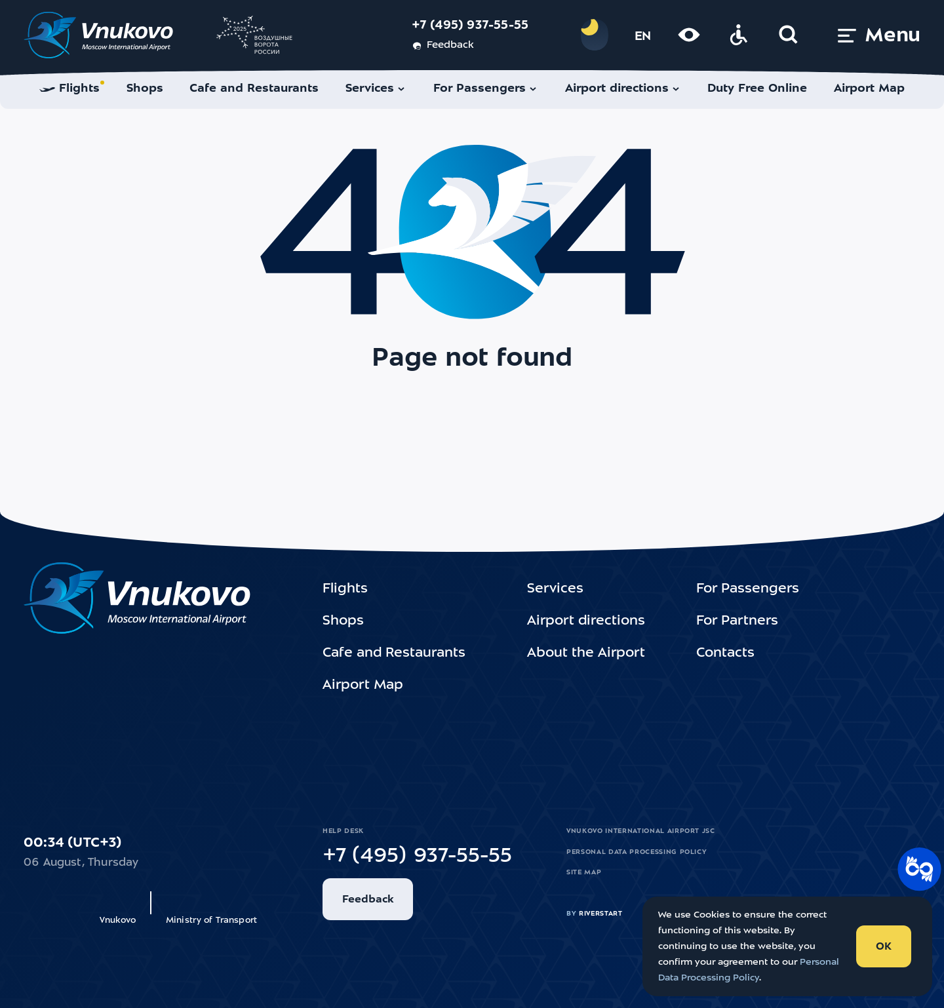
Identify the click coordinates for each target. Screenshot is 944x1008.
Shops (343, 621)
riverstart (601, 913)
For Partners (737, 621)
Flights (345, 589)
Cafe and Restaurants (394, 653)
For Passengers (747, 589)
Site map (583, 872)
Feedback (442, 46)
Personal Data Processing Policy (636, 852)
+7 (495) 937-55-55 (470, 26)
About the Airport (586, 653)
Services (555, 589)
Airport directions (586, 621)
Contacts (725, 653)
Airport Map (363, 685)
